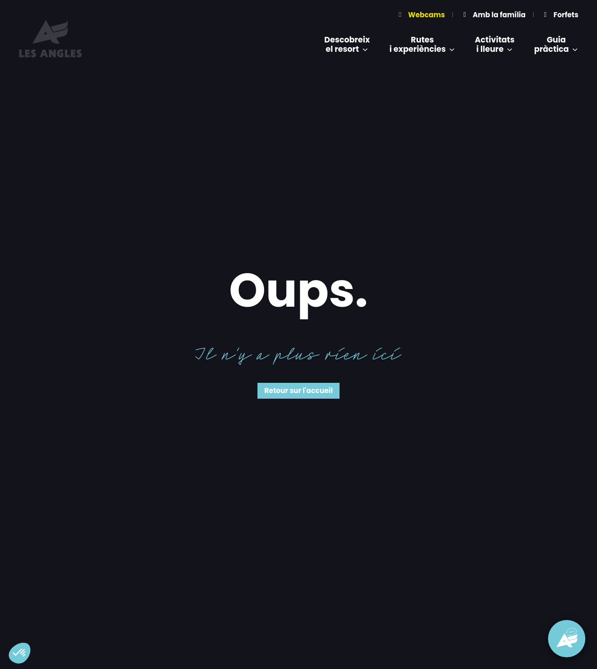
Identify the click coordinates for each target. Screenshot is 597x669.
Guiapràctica (556, 44)
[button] (19, 653)
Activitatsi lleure (494, 44)
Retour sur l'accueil (298, 390)
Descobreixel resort (347, 44)
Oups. (298, 290)
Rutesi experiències (422, 44)
